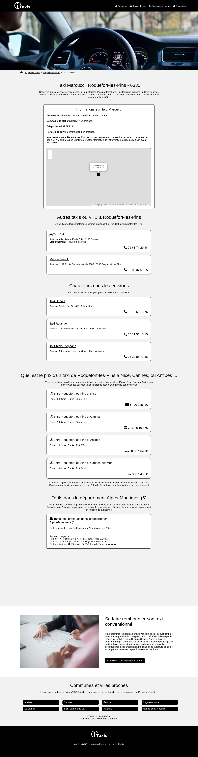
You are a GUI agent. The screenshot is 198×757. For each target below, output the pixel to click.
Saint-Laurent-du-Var (74, 708)
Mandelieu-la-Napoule (154, 708)
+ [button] (50, 152)
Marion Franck (59, 259)
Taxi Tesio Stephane (63, 346)
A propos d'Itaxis (116, 744)
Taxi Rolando (58, 323)
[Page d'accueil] (21, 72)
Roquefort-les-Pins (51, 72)
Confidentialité (80, 744)
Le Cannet (29, 708)
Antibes (28, 702)
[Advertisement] (99, 574)
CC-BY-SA (132, 205)
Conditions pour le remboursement (124, 660)
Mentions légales (98, 744)
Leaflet (95, 205)
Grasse (107, 702)
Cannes (68, 702)
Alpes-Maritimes (32, 72)
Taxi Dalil (59, 234)
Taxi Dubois (57, 301)
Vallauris (107, 708)
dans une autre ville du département (99, 718)
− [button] (50, 156)
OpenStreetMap (113, 205)
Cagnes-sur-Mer (151, 702)
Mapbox (147, 205)
